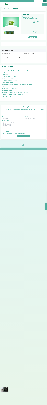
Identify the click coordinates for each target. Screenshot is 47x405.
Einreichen (23, 135)
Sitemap (38, 143)
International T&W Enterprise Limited (23, 149)
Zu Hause (14, 4)
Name (3, 116)
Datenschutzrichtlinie (32, 143)
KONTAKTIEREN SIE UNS (37, 4)
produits (19, 143)
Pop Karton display (15, 8)
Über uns (31, 4)
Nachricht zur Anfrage (6, 120)
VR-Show (28, 4)
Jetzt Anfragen (32, 37)
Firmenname (26, 116)
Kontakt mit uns (24, 143)
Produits (9, 8)
